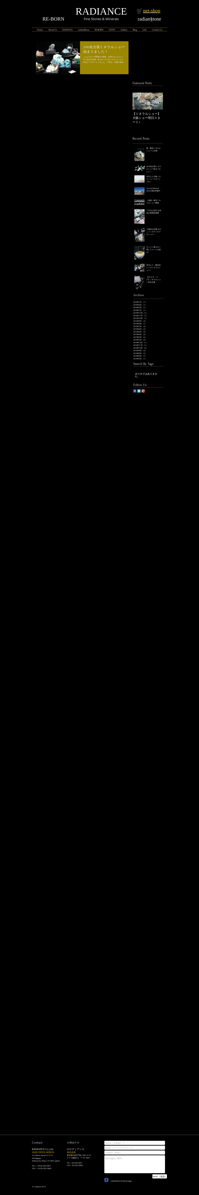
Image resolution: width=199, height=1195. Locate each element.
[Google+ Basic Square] (143, 391)
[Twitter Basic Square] (139, 391)
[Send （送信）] (159, 1176)
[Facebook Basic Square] (134, 391)
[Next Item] (158, 101)
